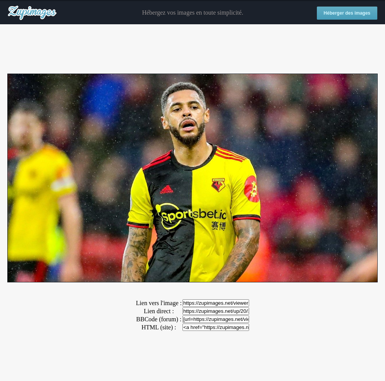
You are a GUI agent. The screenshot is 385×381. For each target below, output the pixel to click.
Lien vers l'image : (159, 303)
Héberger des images (347, 13)
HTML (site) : (158, 327)
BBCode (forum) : (158, 319)
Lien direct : (159, 311)
